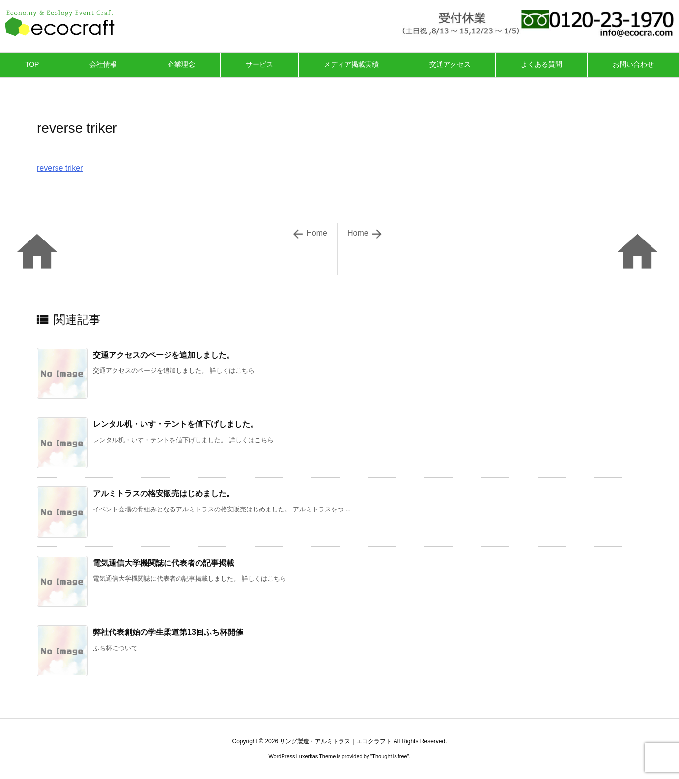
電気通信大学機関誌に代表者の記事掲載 (163, 563)
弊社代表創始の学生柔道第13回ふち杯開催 (168, 632)
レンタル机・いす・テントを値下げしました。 (175, 424)
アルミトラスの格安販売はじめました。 (163, 493)
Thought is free (389, 756)
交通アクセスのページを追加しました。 (163, 355)
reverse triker (60, 168)
